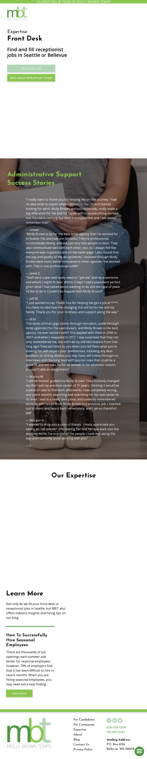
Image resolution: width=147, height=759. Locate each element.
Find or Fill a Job (31, 68)
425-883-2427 (116, 732)
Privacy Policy (83, 749)
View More (19, 693)
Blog (77, 739)
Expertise (80, 729)
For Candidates (84, 719)
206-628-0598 (116, 727)
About (78, 734)
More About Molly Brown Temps (31, 78)
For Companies (84, 724)
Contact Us (81, 744)
